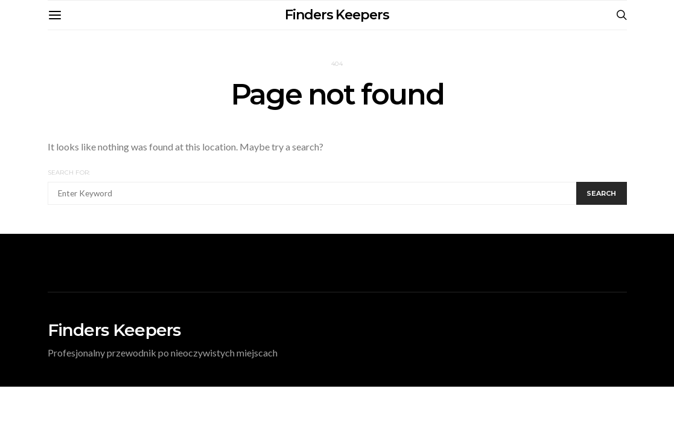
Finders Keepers (337, 15)
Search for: (69, 172)
